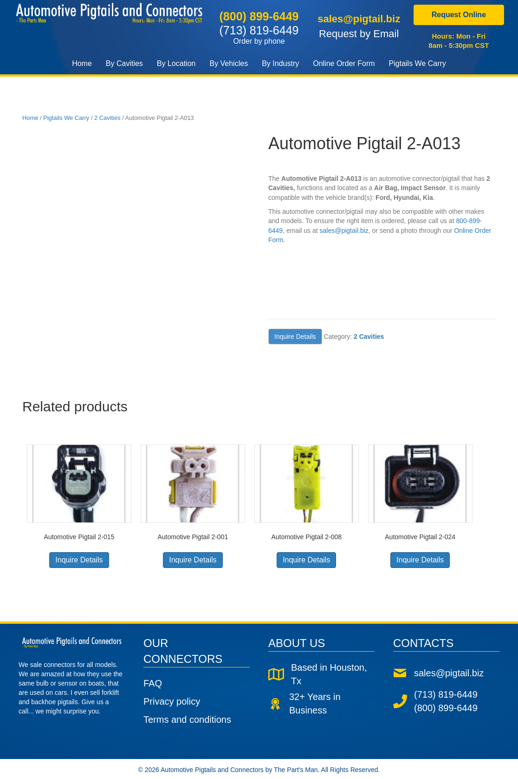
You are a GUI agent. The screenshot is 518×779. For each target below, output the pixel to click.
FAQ (152, 683)
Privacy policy (171, 701)
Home (30, 117)
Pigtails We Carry (66, 117)
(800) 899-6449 (259, 16)
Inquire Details (295, 336)
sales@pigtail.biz (358, 19)
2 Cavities (107, 117)
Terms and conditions (187, 719)
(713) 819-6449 (259, 34)
